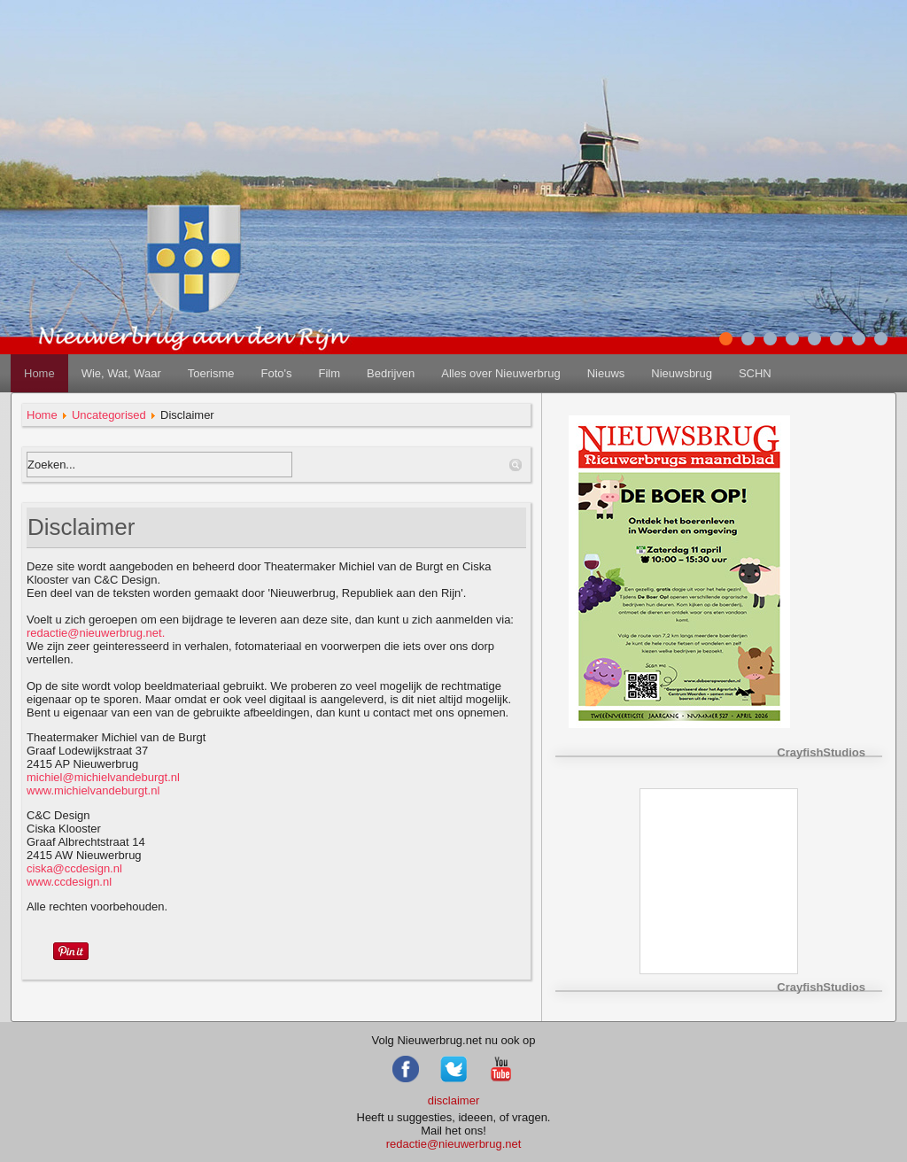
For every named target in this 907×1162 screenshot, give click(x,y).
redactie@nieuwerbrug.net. (96, 632)
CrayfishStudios (821, 752)
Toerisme (211, 373)
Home (39, 373)
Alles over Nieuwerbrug (500, 373)
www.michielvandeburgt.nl (93, 790)
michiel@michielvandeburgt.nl (103, 777)
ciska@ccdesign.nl (74, 868)
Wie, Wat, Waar (121, 373)
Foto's (275, 373)
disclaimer (454, 1100)
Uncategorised (109, 415)
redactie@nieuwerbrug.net (454, 1143)
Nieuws (606, 373)
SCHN (755, 373)
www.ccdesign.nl (74, 875)
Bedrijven (391, 373)
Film (329, 373)
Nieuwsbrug (681, 373)
